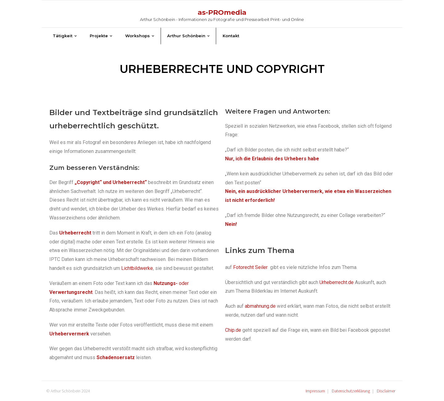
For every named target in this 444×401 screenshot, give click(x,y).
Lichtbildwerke (137, 268)
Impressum (315, 391)
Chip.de (233, 330)
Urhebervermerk (69, 334)
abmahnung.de (260, 306)
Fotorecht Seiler (251, 267)
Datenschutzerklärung (351, 391)
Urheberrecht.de (336, 282)
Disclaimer (386, 391)
